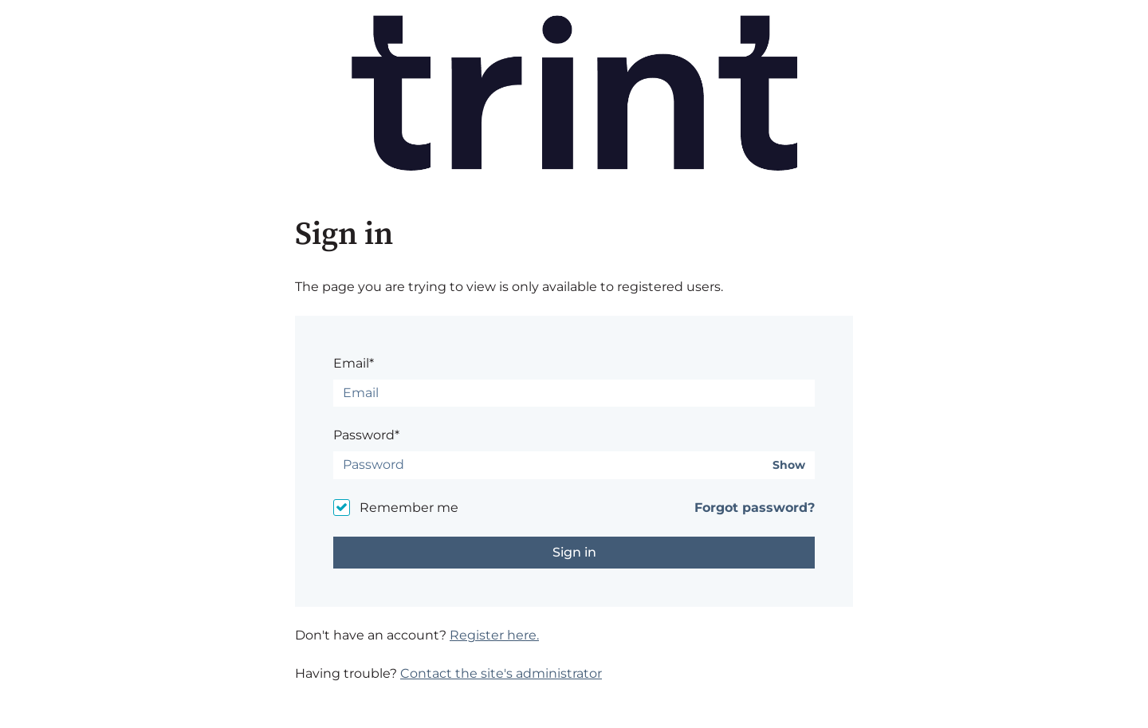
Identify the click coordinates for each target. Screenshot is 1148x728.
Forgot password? (754, 507)
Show (789, 465)
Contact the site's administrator (501, 673)
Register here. (494, 635)
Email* (353, 363)
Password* (366, 435)
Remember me (409, 507)
